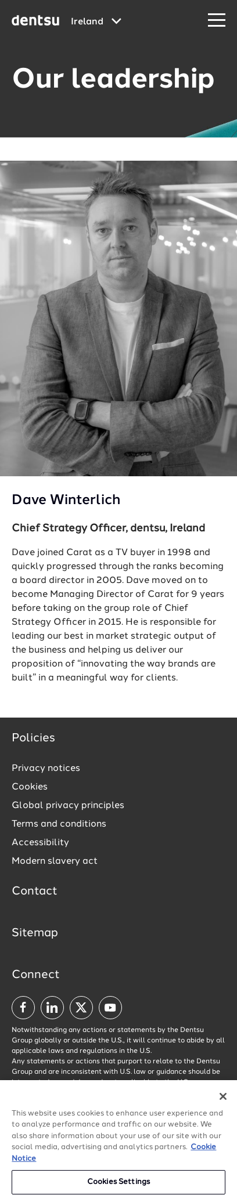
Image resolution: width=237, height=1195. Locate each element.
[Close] (223, 1101)
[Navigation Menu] (216, 20)
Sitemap (35, 933)
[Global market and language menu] (96, 22)
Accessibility (40, 843)
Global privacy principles (68, 805)
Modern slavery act (55, 861)
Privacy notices (46, 768)
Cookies (30, 787)
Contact (35, 891)
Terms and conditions (59, 824)
